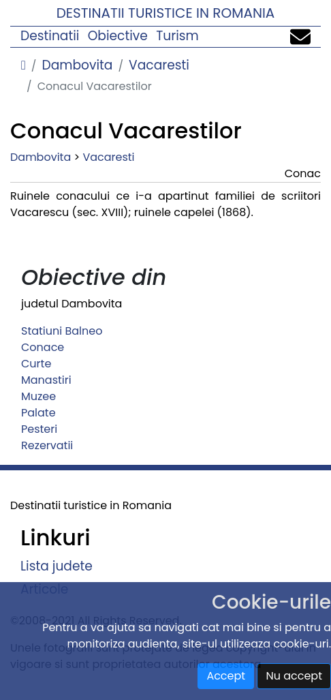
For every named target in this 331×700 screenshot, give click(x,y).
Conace (42, 347)
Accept (225, 676)
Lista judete (56, 566)
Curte (36, 363)
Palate (38, 413)
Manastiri (46, 380)
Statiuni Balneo (61, 331)
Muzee (38, 396)
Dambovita (77, 65)
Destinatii (49, 36)
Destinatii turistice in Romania (166, 12)
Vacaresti (159, 65)
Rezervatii (47, 445)
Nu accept (294, 676)
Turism (177, 36)
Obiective (118, 36)
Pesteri (39, 429)
